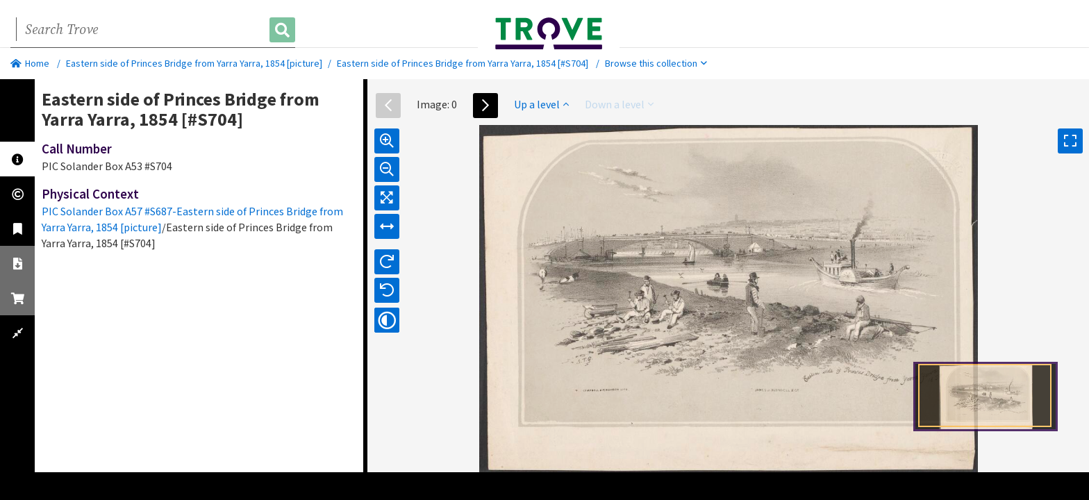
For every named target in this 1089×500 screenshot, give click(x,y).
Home (29, 63)
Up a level (541, 104)
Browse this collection (656, 63)
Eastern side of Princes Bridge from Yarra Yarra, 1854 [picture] (194, 63)
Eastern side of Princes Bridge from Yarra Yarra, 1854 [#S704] (462, 63)
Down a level (619, 104)
